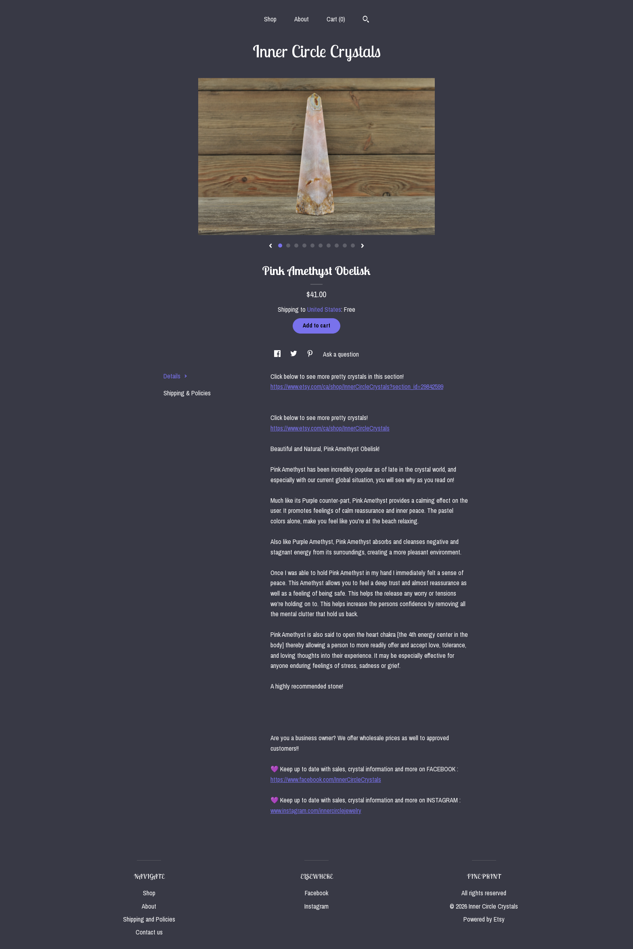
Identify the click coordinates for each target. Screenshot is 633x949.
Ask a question (341, 354)
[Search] (366, 20)
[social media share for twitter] (294, 354)
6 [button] (321, 246)
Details (175, 376)
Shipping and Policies (149, 919)
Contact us (149, 932)
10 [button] (353, 246)
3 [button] (296, 246)
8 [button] (337, 246)
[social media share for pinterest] (311, 354)
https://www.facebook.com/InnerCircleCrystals (325, 779)
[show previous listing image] (270, 246)
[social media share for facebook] (278, 354)
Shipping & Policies (187, 392)
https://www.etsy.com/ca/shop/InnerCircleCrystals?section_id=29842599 (356, 386)
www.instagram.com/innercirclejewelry (315, 810)
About (301, 19)
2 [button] (288, 246)
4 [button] (304, 246)
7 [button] (329, 246)
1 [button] (280, 246)
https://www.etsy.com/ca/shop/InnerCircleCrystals (330, 428)
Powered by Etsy (484, 919)
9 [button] (345, 246)
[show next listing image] (363, 246)
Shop (270, 19)
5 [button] (312, 246)
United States (324, 309)
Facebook (316, 892)
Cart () (336, 19)
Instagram (316, 906)
